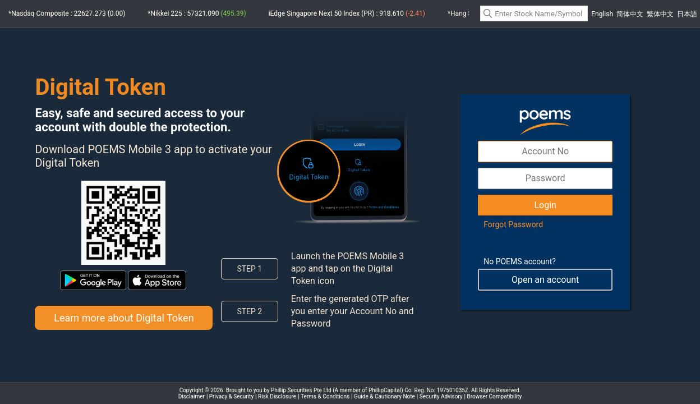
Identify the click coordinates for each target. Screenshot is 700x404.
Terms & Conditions (325, 396)
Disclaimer (191, 396)
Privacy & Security (231, 396)
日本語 (687, 14)
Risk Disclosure (277, 396)
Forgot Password (513, 224)
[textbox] (534, 13)
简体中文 (629, 14)
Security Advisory (441, 396)
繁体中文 (660, 14)
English (602, 14)
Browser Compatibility (494, 396)
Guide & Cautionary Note (384, 396)
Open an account (545, 279)
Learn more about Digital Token (124, 318)
